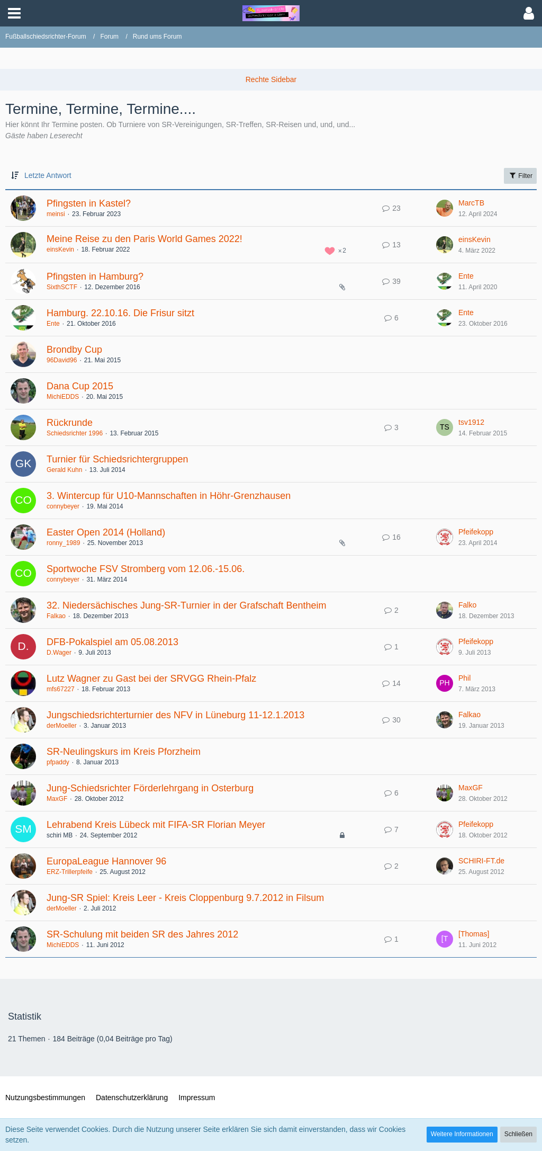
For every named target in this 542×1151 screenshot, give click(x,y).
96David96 (62, 360)
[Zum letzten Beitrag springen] (444, 208)
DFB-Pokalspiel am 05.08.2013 (112, 642)
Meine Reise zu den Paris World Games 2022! (144, 239)
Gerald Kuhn (64, 470)
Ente (466, 276)
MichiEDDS (63, 396)
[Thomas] (473, 934)
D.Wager (59, 652)
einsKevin (60, 249)
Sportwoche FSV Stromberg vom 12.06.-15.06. (146, 569)
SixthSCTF (62, 287)
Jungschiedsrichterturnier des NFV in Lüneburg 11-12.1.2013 (175, 715)
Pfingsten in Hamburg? (95, 276)
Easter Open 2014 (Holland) (106, 532)
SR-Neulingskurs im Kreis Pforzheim (124, 751)
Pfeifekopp (475, 532)
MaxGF (57, 798)
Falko (467, 605)
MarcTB (471, 203)
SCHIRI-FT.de (481, 860)
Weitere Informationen (462, 1134)
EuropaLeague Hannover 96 (106, 861)
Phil (464, 678)
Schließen (518, 1134)
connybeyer (63, 506)
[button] (14, 13)
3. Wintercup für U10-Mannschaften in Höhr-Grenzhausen (169, 495)
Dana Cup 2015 (80, 386)
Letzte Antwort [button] (47, 175)
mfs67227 (61, 689)
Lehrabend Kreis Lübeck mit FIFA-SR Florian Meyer (156, 824)
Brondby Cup (74, 349)
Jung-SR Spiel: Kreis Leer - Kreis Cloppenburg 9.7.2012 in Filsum (185, 898)
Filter (520, 175)
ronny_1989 (63, 543)
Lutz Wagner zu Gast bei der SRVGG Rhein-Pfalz (151, 678)
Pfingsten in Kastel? (89, 203)
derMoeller (62, 725)
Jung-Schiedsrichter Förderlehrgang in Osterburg (150, 788)
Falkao (56, 616)
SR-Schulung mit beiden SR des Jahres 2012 (142, 934)
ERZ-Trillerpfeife (70, 872)
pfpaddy (58, 762)
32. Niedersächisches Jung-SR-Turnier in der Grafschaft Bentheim (187, 605)
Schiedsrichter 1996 (75, 433)
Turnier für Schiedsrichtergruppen (117, 459)
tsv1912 (471, 422)
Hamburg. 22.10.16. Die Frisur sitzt (120, 313)
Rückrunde (70, 422)
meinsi (56, 214)
